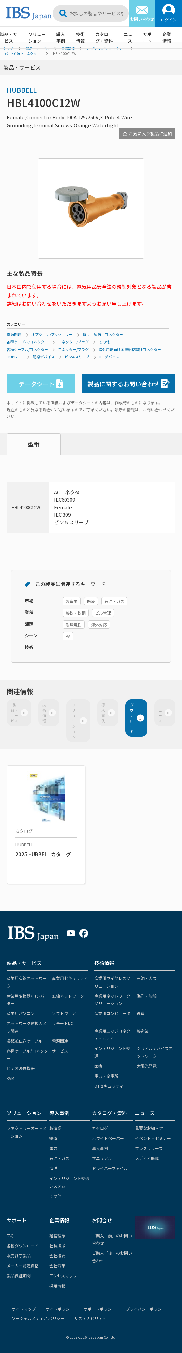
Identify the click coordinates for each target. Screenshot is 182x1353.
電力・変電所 (106, 1076)
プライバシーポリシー (146, 1309)
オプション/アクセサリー (52, 334)
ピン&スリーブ (77, 356)
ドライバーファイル (110, 1168)
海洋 (53, 1168)
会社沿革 (57, 1265)
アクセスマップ (63, 1276)
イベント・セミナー (153, 1138)
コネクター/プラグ (73, 341)
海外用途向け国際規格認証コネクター (130, 349)
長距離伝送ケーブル (24, 1041)
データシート (41, 383)
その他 (104, 341)
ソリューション (37, 37)
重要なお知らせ (149, 1128)
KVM (10, 1078)
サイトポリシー (60, 1309)
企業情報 (166, 37)
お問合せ (102, 1220)
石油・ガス (147, 978)
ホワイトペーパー (108, 1138)
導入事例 (60, 37)
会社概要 (57, 1255)
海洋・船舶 (147, 996)
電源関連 (14, 334)
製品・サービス (8, 37)
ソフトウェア (64, 1013)
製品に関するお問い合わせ (128, 383)
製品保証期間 (19, 1276)
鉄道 (141, 1013)
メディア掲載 (147, 1158)
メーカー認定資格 (23, 1265)
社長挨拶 (57, 1245)
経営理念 (57, 1235)
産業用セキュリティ (70, 978)
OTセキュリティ (108, 1086)
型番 (34, 444)
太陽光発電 (147, 1066)
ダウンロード (137, 718)
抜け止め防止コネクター (21, 53)
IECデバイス (109, 356)
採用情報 (57, 1286)
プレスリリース (149, 1148)
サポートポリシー (100, 1309)
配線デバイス (44, 356)
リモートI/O (63, 1023)
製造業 (143, 1031)
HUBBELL (22, 90)
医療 (98, 1066)
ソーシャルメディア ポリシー (38, 1318)
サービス (60, 1051)
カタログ (100, 1128)
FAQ (10, 1235)
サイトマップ (24, 1309)
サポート (147, 37)
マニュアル (102, 1158)
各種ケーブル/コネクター (27, 341)
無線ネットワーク (68, 996)
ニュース (128, 37)
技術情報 (80, 37)
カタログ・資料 (104, 37)
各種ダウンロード (23, 1245)
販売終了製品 (19, 1255)
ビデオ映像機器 (21, 1068)
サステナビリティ (90, 1318)
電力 (53, 1148)
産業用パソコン (21, 1013)
